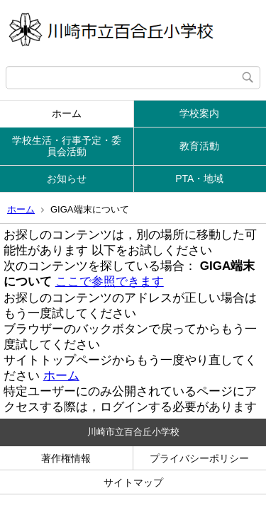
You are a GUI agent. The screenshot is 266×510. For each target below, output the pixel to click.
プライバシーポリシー (199, 458)
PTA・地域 (199, 178)
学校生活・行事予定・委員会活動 (66, 146)
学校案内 (199, 113)
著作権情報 (66, 458)
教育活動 (199, 146)
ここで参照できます (109, 281)
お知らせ (67, 178)
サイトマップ (133, 482)
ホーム (67, 113)
